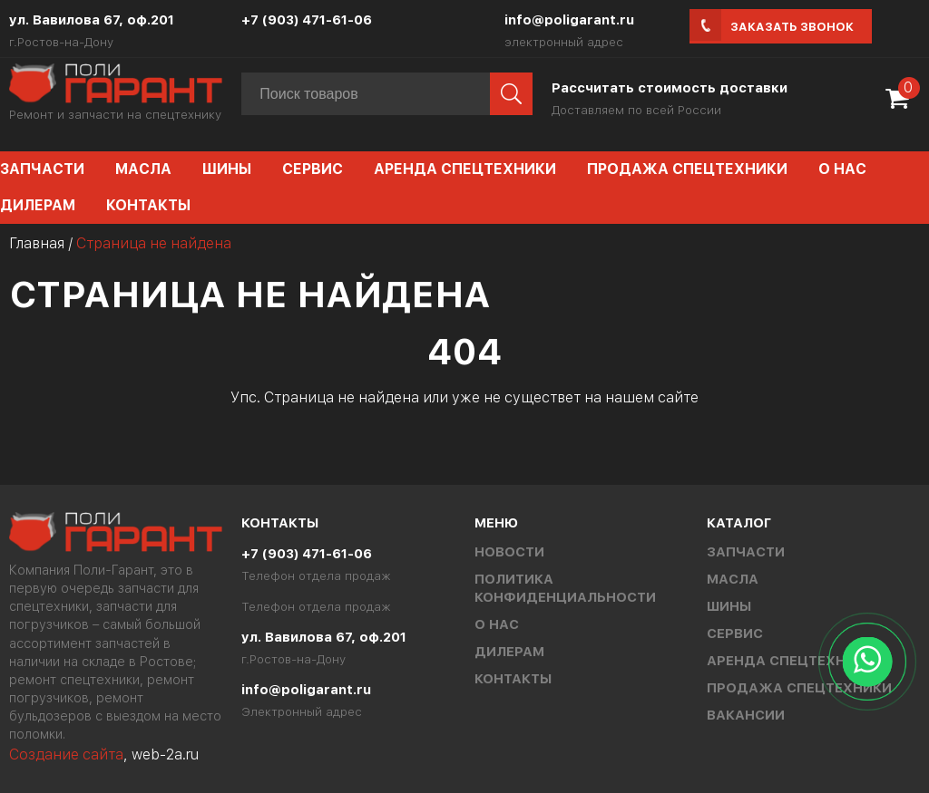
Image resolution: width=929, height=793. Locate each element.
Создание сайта (66, 754)
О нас (842, 169)
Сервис (312, 169)
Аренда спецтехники (465, 169)
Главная (36, 243)
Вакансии (746, 715)
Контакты (148, 205)
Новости (509, 552)
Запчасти (746, 552)
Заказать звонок (792, 27)
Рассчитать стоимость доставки (669, 88)
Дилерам (509, 651)
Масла (143, 169)
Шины (226, 169)
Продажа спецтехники (687, 169)
